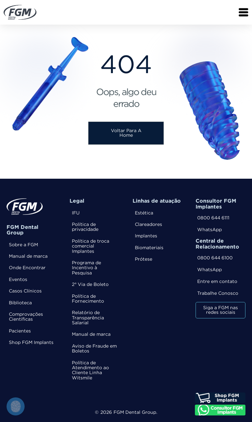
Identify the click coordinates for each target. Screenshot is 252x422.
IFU (76, 213)
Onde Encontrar (27, 268)
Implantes (146, 236)
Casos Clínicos (25, 291)
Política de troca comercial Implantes (90, 246)
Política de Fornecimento (88, 298)
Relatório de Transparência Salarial (88, 318)
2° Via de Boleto (90, 285)
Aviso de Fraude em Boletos (94, 348)
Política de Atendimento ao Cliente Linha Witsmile (90, 370)
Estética (144, 213)
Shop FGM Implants (31, 343)
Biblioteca (20, 303)
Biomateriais (149, 248)
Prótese (143, 259)
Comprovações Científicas (26, 316)
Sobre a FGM (23, 245)
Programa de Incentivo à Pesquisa (86, 268)
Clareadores (148, 225)
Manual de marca (28, 256)
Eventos (18, 280)
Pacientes (20, 331)
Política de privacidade (85, 227)
